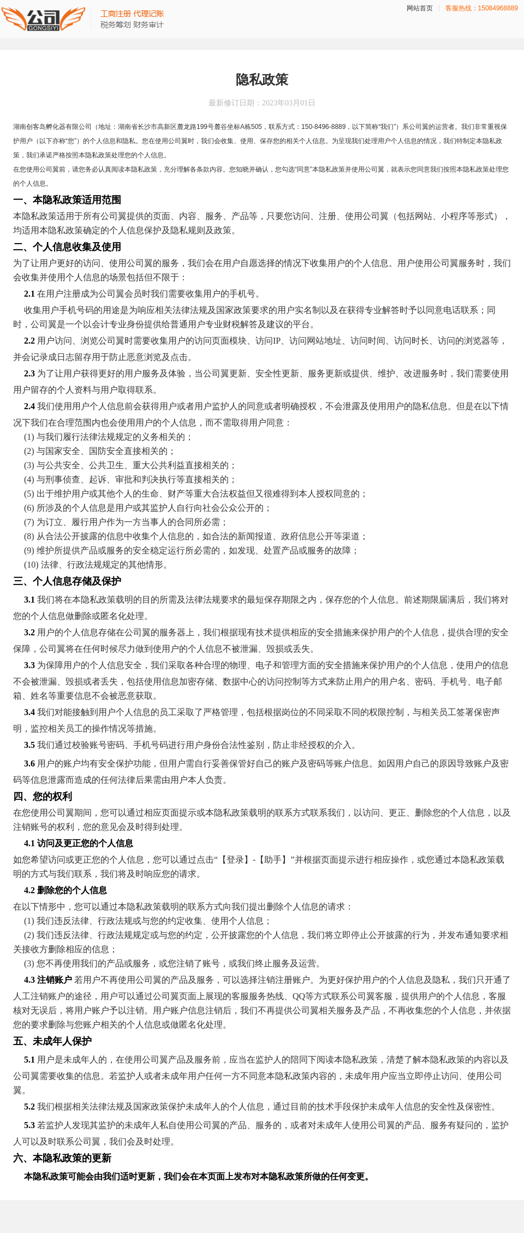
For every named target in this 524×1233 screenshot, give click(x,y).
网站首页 (420, 8)
